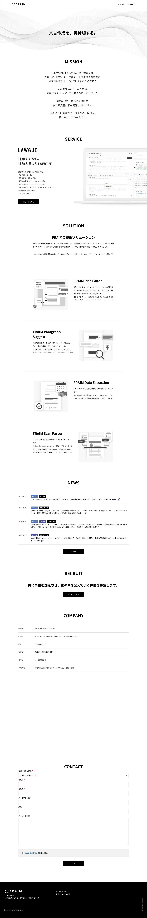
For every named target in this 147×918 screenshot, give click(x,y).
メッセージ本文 (24, 816)
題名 (20, 807)
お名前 (21, 789)
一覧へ (73, 582)
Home (121, 4)
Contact (131, 4)
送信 (73, 863)
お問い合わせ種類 (25, 771)
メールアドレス (24, 798)
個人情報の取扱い (31, 853)
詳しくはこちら (28, 202)
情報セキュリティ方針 (63, 894)
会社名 (21, 780)
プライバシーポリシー (63, 891)
